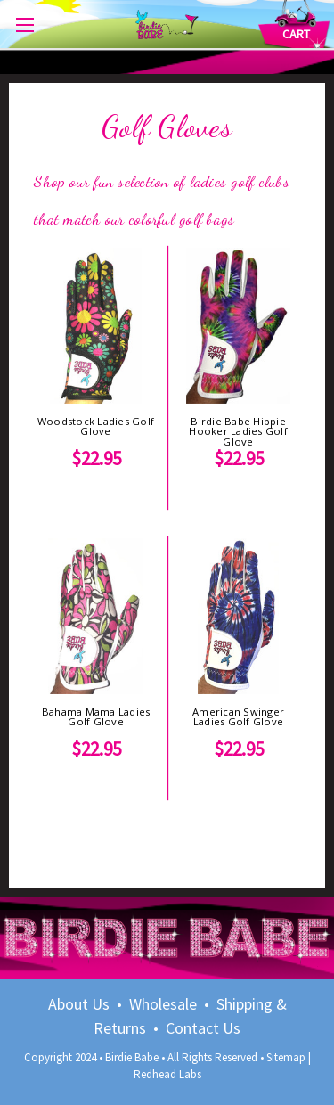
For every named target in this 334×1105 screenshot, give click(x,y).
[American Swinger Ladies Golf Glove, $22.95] (238, 616)
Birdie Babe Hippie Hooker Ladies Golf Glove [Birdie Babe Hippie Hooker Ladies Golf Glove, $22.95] (238, 431)
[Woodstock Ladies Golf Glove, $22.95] (96, 326)
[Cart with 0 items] (296, 34)
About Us (79, 1004)
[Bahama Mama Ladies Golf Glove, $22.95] (96, 616)
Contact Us (203, 1028)
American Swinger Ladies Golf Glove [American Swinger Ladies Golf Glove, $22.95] (238, 716)
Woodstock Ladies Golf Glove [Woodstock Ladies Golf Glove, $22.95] (95, 426)
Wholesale (163, 1004)
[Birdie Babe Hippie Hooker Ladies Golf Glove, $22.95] (238, 326)
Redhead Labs (167, 1074)
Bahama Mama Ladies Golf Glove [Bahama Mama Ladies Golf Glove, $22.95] (96, 716)
